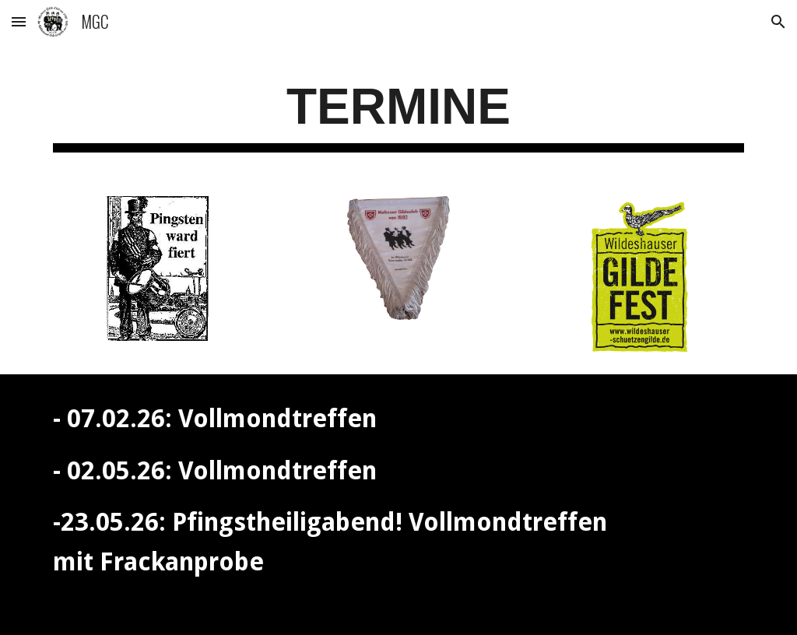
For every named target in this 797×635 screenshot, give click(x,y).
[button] (18, 21)
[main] (399, 112)
